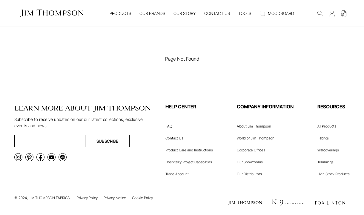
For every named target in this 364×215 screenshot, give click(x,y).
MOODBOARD (276, 13)
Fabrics (323, 138)
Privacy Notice (115, 198)
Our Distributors (249, 174)
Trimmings (325, 162)
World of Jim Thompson (255, 138)
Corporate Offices (251, 150)
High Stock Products (333, 174)
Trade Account (177, 174)
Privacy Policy (87, 198)
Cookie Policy (142, 198)
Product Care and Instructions (189, 150)
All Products (326, 126)
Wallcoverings (328, 150)
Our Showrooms (250, 162)
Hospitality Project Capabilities (188, 162)
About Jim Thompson (254, 126)
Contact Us (174, 138)
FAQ (168, 126)
